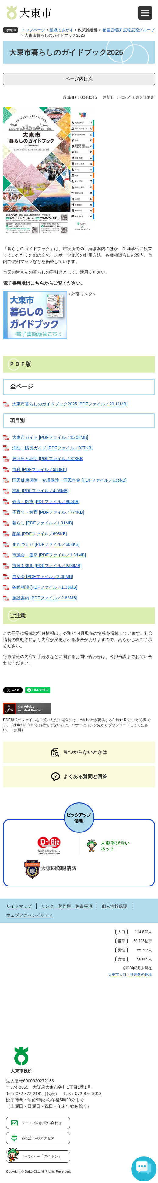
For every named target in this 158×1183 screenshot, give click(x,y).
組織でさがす (61, 30)
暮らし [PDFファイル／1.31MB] (42, 522)
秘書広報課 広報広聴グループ (128, 30)
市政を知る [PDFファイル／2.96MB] (47, 565)
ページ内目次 (79, 78)
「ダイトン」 (42, 1156)
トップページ (33, 30)
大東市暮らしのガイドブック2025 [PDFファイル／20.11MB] (70, 404)
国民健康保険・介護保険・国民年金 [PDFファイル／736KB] (69, 480)
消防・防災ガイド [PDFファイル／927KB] (52, 447)
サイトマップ (19, 906)
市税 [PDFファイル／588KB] (39, 469)
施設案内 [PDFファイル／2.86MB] (44, 597)
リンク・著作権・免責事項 (66, 906)
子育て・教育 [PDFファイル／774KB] (48, 512)
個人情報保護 (114, 906)
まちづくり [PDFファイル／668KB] (46, 544)
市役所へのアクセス (38, 1138)
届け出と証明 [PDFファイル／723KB (47, 458)
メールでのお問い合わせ (42, 1123)
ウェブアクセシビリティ (29, 915)
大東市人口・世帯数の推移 (130, 975)
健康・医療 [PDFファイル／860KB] (46, 501)
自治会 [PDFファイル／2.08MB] (42, 576)
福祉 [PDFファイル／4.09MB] (40, 490)
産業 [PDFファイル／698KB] (39, 533)
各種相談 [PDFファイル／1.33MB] (44, 587)
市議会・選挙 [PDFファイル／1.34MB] (49, 555)
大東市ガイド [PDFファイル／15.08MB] (50, 437)
